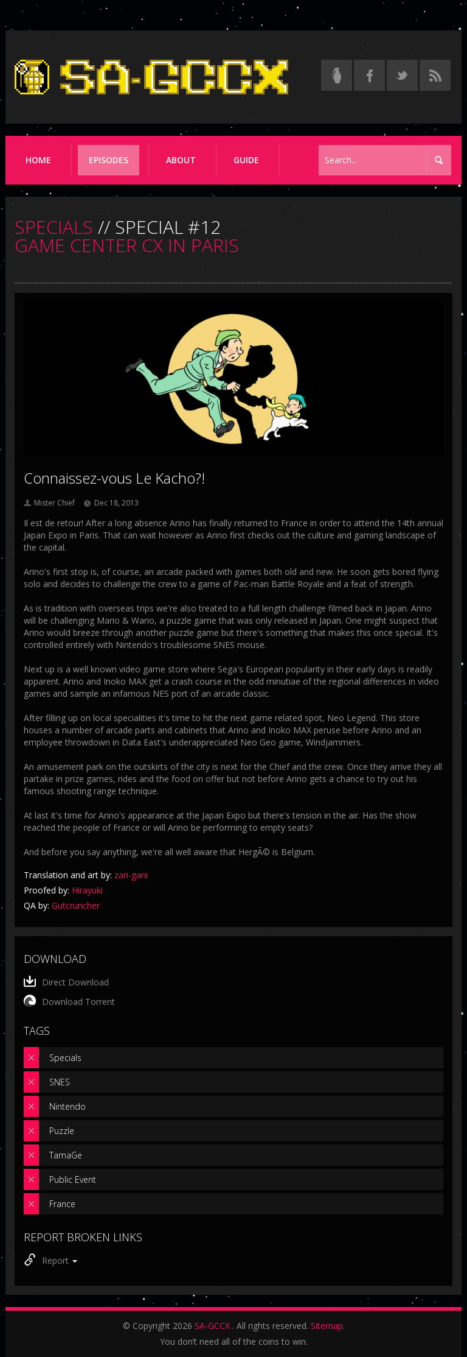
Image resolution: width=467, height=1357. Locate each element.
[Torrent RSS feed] (435, 75)
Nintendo (67, 1106)
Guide (246, 160)
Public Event (72, 1179)
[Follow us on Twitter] (402, 75)
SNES (59, 1082)
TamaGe (65, 1155)
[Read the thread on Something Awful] (336, 75)
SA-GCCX (212, 1325)
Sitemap (327, 1325)
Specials (65, 1057)
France (62, 1204)
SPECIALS (54, 226)
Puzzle (61, 1131)
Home (38, 160)
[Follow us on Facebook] (369, 75)
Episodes (108, 160)
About (181, 160)
